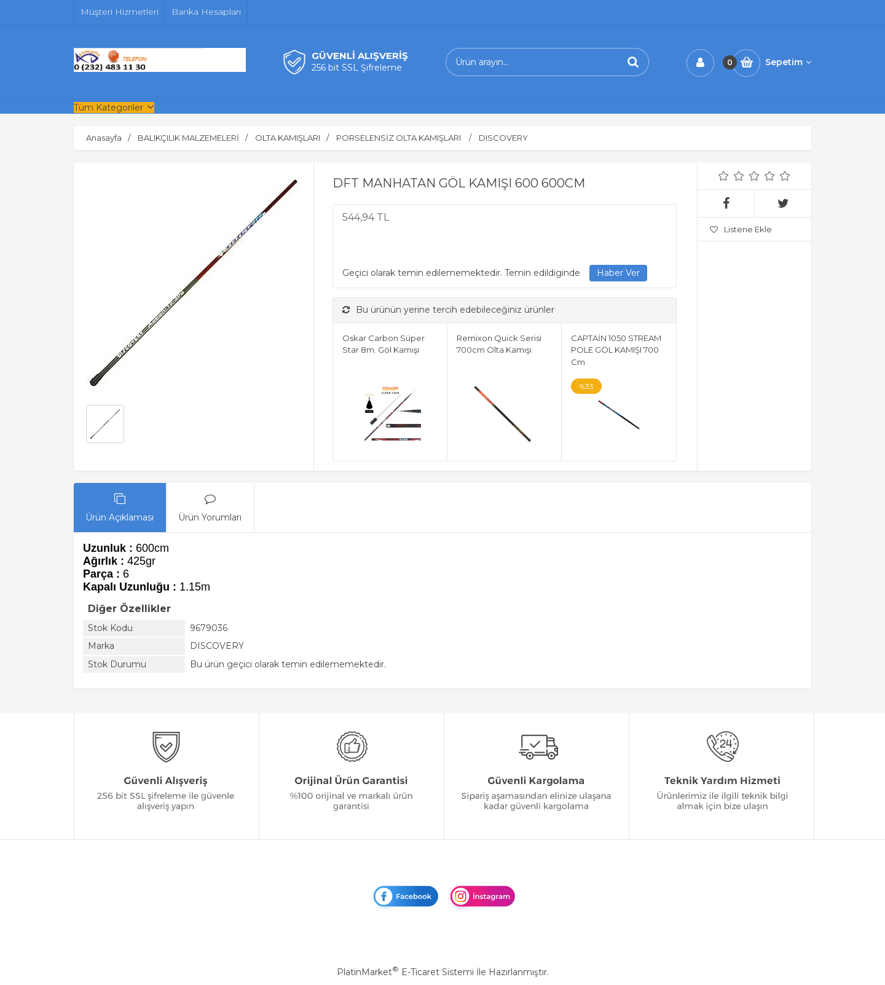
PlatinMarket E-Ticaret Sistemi (405, 972)
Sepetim (788, 62)
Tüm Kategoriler (108, 107)
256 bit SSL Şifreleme (357, 67)
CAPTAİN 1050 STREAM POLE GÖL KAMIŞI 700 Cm (616, 350)
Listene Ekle (741, 229)
